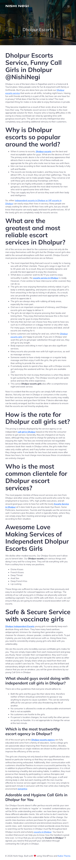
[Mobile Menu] (68, 6)
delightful (22, 788)
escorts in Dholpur (43, 832)
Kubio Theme (64, 856)
